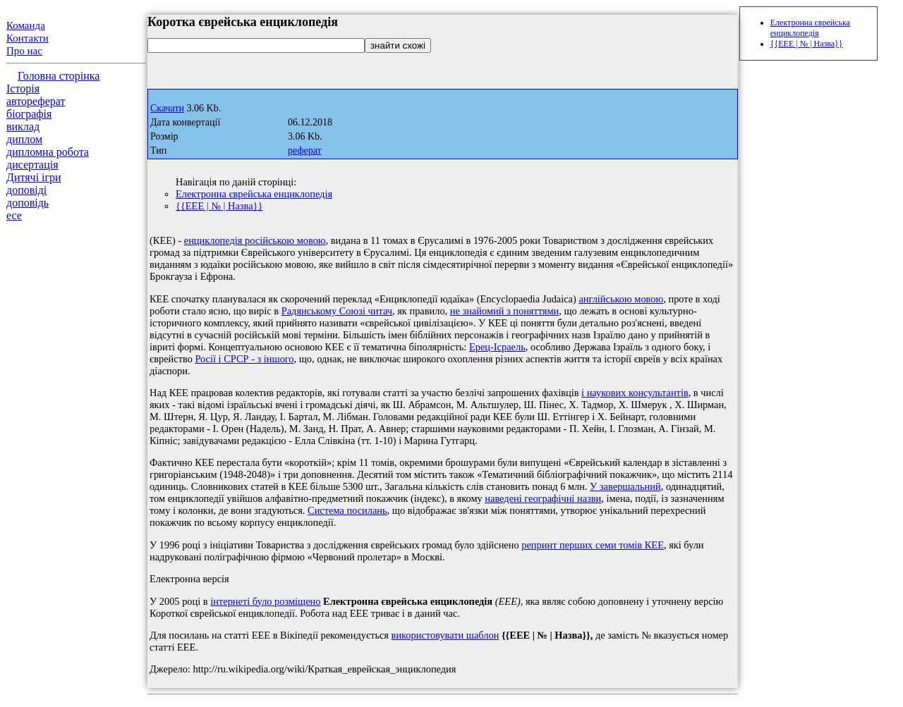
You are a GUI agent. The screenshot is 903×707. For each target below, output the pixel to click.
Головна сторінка (58, 76)
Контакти (27, 38)
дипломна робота (47, 152)
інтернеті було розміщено (265, 601)
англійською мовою (620, 299)
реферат (305, 150)
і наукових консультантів (635, 392)
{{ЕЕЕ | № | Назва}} (219, 205)
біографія (28, 114)
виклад (23, 127)
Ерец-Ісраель (497, 346)
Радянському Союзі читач (336, 310)
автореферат (35, 101)
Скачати (167, 108)
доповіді (26, 190)
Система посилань (347, 510)
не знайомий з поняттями (504, 310)
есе (14, 215)
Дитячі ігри (33, 177)
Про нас (24, 50)
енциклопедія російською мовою (255, 240)
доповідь (27, 203)
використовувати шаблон (445, 635)
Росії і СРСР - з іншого (244, 358)
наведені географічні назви (543, 498)
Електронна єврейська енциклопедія (254, 193)
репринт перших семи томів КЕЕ (592, 545)
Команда (25, 25)
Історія (23, 88)
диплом (24, 139)
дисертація (32, 165)
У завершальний (625, 486)
